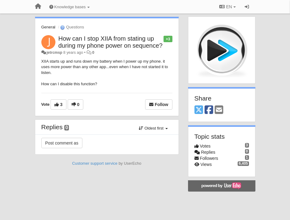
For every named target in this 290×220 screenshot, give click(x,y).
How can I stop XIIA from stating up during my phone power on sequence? (110, 42)
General (48, 27)
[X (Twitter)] (198, 110)
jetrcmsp (54, 52)
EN (227, 6)
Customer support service (94, 163)
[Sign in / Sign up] (246, 7)
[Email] (219, 110)
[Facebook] (209, 110)
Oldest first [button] (153, 128)
